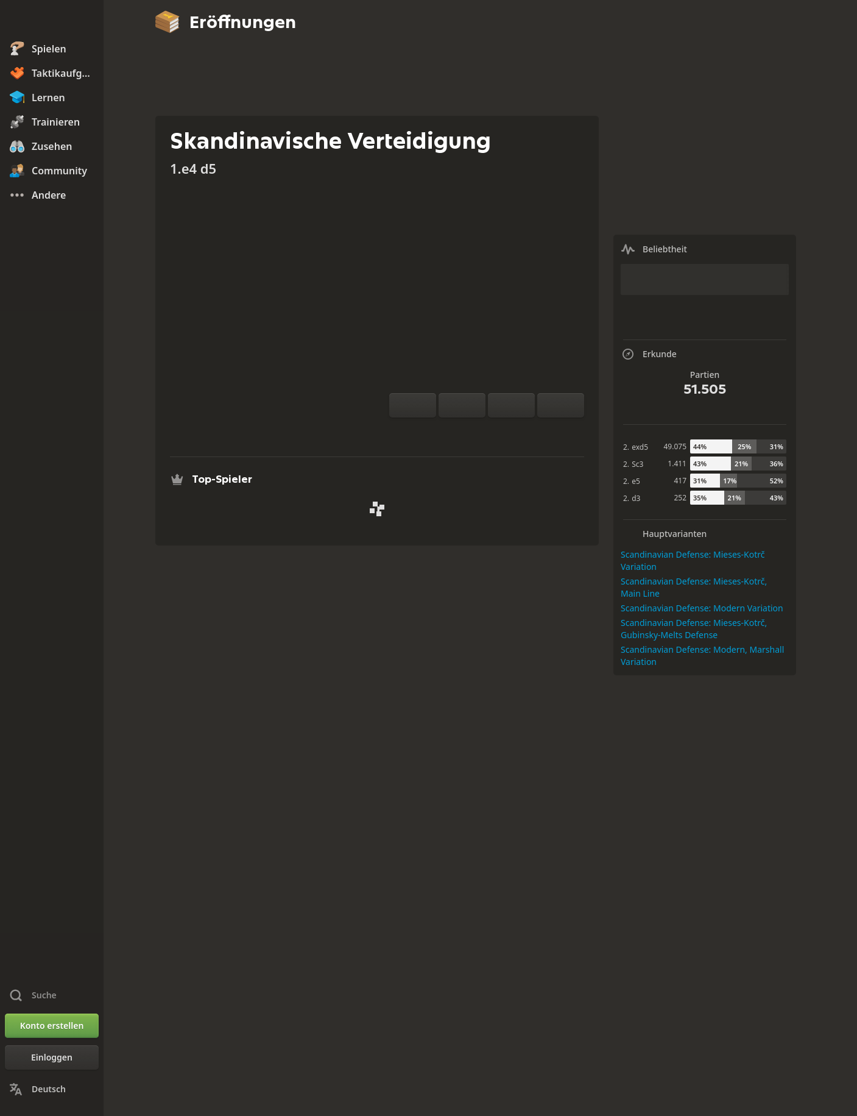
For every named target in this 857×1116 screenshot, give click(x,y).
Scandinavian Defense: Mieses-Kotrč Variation (692, 560)
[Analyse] (467, 432)
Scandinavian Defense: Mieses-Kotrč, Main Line (694, 587)
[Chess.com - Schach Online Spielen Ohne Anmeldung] (52, 21)
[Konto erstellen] (52, 1026)
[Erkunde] (486, 432)
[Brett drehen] (412, 405)
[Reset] (462, 405)
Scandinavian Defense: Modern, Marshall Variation (702, 655)
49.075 (674, 446)
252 (680, 497)
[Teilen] (525, 432)
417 (680, 480)
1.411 (677, 463)
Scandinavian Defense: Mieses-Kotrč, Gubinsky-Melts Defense (694, 629)
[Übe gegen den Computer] (447, 432)
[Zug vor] (560, 405)
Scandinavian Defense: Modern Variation (702, 608)
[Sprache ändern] (52, 1089)
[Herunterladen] (506, 432)
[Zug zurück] (511, 405)
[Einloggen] (52, 1057)
